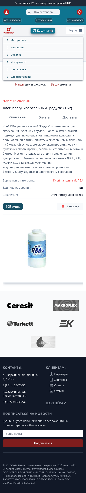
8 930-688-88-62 (75, 20)
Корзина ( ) (43, 30)
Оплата (43, 117)
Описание (17, 117)
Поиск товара (40, 12)
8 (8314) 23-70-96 (12, 20)
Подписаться (43, 443)
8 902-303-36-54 (44, 20)
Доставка (70, 117)
